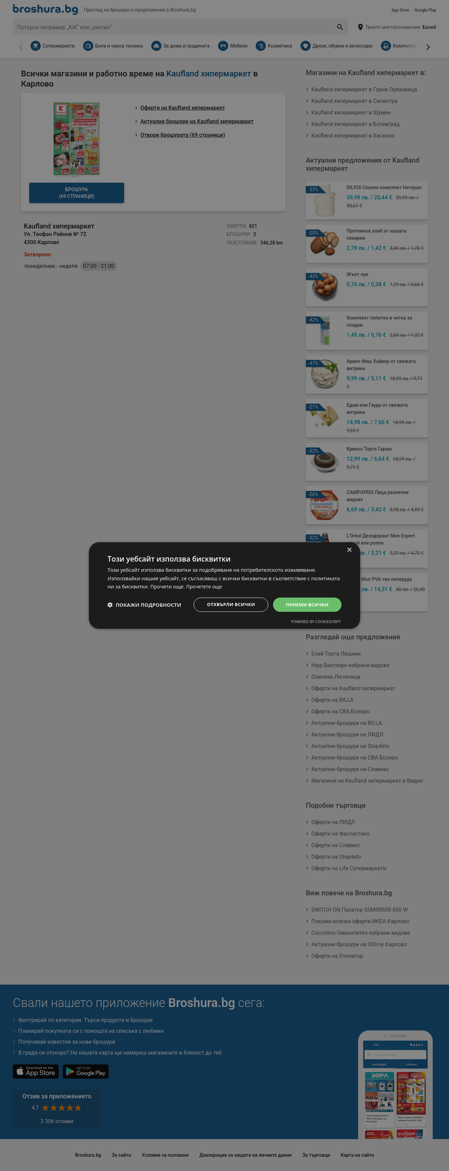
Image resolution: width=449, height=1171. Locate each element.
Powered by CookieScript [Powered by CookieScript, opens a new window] (316, 622)
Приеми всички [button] (306, 604)
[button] (144, 604)
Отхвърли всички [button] (227, 604)
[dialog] (224, 585)
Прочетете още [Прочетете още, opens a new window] (205, 586)
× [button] (349, 549)
